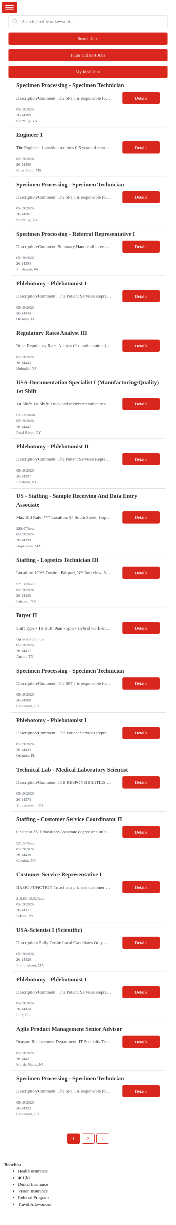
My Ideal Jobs (88, 71)
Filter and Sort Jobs (88, 55)
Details (141, 98)
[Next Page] (102, 1139)
